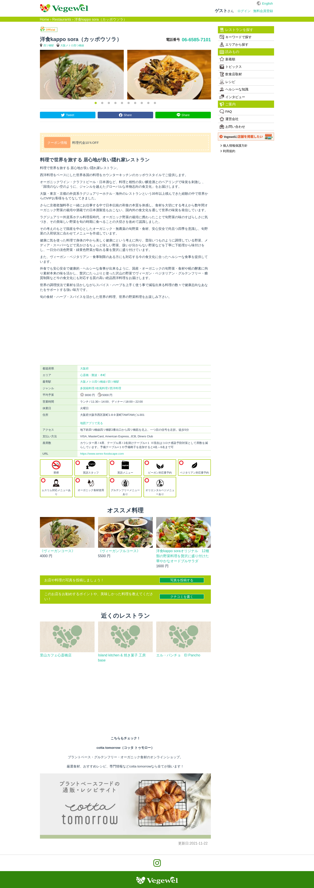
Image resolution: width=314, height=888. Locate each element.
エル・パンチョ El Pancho (178, 651)
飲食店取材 (231, 74)
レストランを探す (236, 30)
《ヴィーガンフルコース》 (119, 533)
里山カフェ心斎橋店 (56, 651)
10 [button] (155, 103)
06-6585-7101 (196, 39)
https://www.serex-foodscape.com (102, 453)
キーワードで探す (236, 37)
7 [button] (135, 103)
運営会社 (229, 119)
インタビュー (232, 97)
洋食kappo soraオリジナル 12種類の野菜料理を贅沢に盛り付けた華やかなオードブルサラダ (182, 552)
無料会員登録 (263, 11)
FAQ (226, 111)
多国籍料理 (87, 388)
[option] (82, 74)
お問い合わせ (232, 126)
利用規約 (227, 151)
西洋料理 (115, 388)
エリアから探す (234, 44)
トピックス (231, 67)
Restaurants (61, 19)
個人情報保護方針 (234, 145)
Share (128, 115)
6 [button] (128, 103)
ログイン (244, 11)
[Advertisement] (125, 332)
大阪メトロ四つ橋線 (72, 45)
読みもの (229, 52)
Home (44, 19)
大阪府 (84, 368)
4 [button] (115, 103)
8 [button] (142, 103)
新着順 (227, 59)
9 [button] (148, 103)
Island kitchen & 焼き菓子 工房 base (123, 653)
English (267, 3)
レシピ (227, 82)
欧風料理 (102, 388)
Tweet (70, 115)
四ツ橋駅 (48, 45)
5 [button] (122, 103)
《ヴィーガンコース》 (57, 551)
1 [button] (96, 103)
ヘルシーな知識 (234, 89)
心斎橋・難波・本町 (93, 375)
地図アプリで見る (91, 423)
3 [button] (109, 103)
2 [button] (102, 103)
